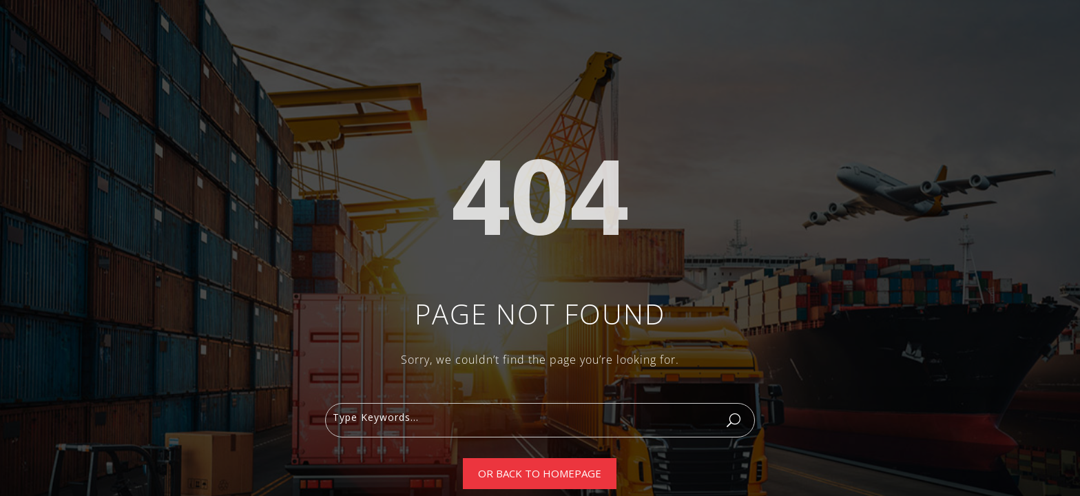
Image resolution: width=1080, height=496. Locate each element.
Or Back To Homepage (539, 473)
